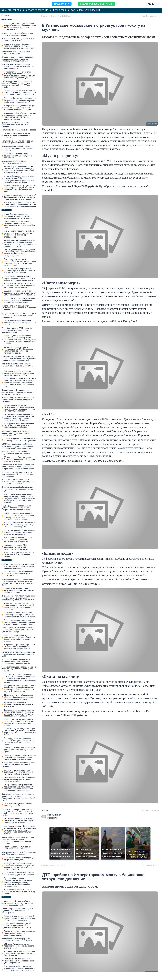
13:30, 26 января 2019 (149, 865)
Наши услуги (61, 4)
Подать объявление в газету (96, 4)
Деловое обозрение (37, 10)
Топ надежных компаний (85, 10)
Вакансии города (11, 10)
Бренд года (59, 10)
